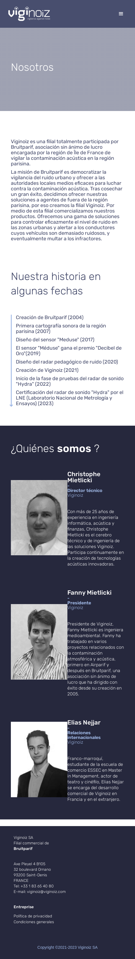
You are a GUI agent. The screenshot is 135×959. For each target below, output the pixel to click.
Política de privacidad (33, 916)
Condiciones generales (34, 922)
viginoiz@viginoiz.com (46, 891)
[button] (121, 14)
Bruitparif (23, 848)
